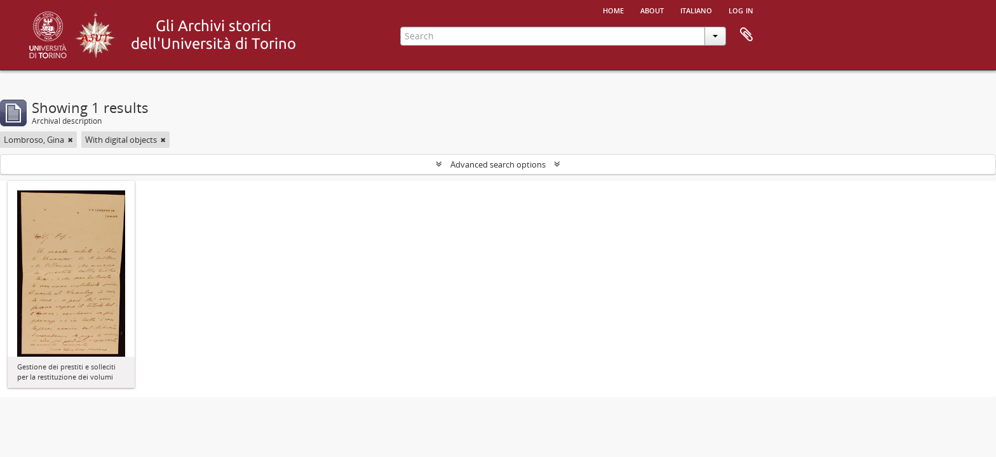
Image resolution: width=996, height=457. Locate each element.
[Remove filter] (70, 139)
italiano (696, 10)
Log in (741, 10)
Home (613, 10)
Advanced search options (498, 164)
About (652, 10)
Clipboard (746, 35)
